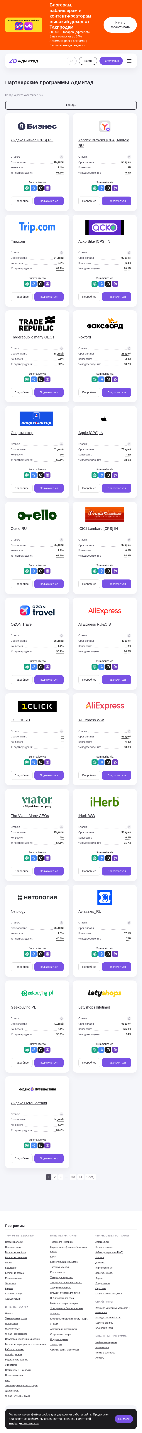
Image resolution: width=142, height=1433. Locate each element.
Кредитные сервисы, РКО (108, 1293)
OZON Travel (22, 624)
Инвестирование (104, 1268)
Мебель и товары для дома (64, 1303)
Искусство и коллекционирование (22, 1339)
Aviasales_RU (90, 911)
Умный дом (56, 1344)
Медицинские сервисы (16, 1359)
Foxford (84, 337)
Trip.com (18, 241)
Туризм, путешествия (19, 1235)
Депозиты (100, 1262)
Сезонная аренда (14, 1293)
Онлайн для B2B (13, 1354)
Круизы (9, 1288)
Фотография (11, 1323)
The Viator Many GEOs (30, 816)
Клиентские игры (104, 1328)
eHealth (54, 1324)
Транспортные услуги (16, 1318)
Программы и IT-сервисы (18, 1370)
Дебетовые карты (104, 1273)
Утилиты (99, 1358)
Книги (53, 1256)
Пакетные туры (13, 1247)
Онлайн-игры (104, 1301)
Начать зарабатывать (120, 25)
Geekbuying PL (23, 1007)
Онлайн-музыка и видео (17, 1396)
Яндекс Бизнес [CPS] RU (32, 140)
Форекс (99, 1278)
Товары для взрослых (61, 1277)
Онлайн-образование (16, 1334)
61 (80, 1177)
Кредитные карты (104, 1247)
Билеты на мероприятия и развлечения (25, 1344)
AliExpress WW (91, 720)
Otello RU (19, 529)
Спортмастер (22, 433)
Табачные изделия (59, 1267)
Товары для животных (61, 1242)
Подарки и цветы (59, 1339)
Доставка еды (12, 1390)
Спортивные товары (60, 1334)
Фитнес (9, 1313)
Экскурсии (10, 1283)
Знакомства (11, 1365)
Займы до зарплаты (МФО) (109, 1252)
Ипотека (99, 1257)
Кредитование (102, 1283)
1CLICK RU (20, 720)
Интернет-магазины (63, 1235)
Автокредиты (102, 1242)
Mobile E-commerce (105, 1352)
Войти (88, 60)
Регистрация (111, 60)
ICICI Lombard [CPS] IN (98, 529)
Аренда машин (13, 1299)
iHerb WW (86, 816)
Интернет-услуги (16, 1307)
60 (73, 1177)
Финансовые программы (112, 1235)
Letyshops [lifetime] (94, 1007)
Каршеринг (10, 1268)
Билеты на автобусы (15, 1252)
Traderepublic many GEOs (32, 337)
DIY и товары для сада (62, 1298)
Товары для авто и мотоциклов (66, 1282)
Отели (8, 1262)
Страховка (100, 1288)
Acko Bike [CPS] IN (94, 241)
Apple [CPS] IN (90, 433)
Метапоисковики (13, 1278)
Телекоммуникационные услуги (21, 1385)
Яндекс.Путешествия (29, 1103)
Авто (7, 1380)
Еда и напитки (57, 1272)
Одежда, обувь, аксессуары (64, 1349)
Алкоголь (55, 1313)
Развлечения (102, 1347)
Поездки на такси (14, 1242)
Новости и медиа (14, 1375)
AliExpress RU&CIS (94, 624)
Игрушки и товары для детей (65, 1293)
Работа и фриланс (14, 1349)
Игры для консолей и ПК (108, 1317)
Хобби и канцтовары (60, 1287)
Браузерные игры (104, 1323)
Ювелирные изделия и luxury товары (69, 1318)
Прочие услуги (12, 1328)
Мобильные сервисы (106, 1342)
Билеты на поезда (14, 1273)
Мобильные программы (111, 1336)
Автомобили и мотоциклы (63, 1329)
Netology (18, 911)
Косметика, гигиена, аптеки (64, 1262)
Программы (15, 1226)
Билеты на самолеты (16, 1257)
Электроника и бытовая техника (66, 1308)
